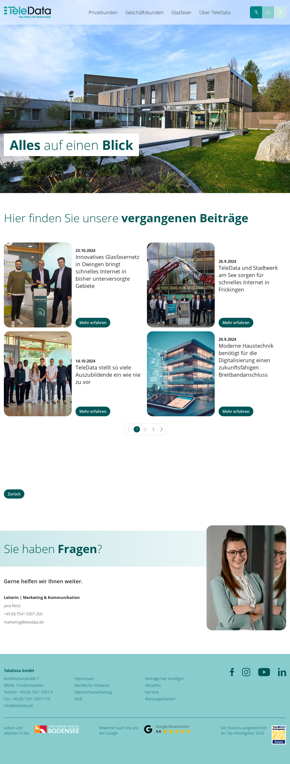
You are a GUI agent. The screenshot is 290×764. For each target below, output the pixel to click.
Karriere (152, 692)
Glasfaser (181, 12)
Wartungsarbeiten (160, 698)
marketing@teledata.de (24, 622)
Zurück (14, 494)
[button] (161, 429)
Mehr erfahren (92, 322)
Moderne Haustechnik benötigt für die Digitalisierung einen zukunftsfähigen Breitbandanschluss (246, 360)
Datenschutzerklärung (93, 692)
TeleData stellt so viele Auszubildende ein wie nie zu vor (108, 374)
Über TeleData (215, 12)
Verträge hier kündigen (164, 678)
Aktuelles (153, 685)
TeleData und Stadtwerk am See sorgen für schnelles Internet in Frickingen (248, 278)
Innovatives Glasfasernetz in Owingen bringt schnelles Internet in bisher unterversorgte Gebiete (107, 271)
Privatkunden (103, 12)
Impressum (84, 678)
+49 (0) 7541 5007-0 (36, 692)
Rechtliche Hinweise (92, 685)
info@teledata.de (18, 705)
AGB (78, 698)
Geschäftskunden (144, 12)
